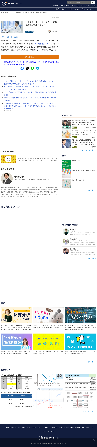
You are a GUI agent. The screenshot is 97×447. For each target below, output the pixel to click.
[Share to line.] (32, 68)
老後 (72, 9)
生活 (58, 9)
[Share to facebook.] (22, 68)
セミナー (75, 6)
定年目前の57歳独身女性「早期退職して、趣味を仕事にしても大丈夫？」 (30, 103)
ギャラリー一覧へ (89, 411)
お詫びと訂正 (89, 427)
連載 (63, 6)
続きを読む (29, 56)
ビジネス (65, 9)
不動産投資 (15, 37)
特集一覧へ (91, 190)
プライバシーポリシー (44, 427)
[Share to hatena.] (37, 68)
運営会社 (17, 427)
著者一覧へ (91, 258)
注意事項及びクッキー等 (58, 427)
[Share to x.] (27, 68)
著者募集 (77, 427)
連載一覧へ (91, 362)
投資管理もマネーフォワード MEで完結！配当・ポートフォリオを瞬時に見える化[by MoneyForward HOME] (31, 63)
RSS (83, 427)
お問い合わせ (70, 427)
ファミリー (91, 9)
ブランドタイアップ (88, 6)
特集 (68, 6)
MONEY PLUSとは (9, 427)
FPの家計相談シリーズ (42, 43)
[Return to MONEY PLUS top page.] (12, 3)
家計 (8, 37)
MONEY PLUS (4, 13)
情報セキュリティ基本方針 (29, 427)
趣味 (84, 9)
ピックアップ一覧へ (88, 150)
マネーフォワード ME (48, 431)
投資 (3, 37)
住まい (77, 9)
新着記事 (56, 6)
